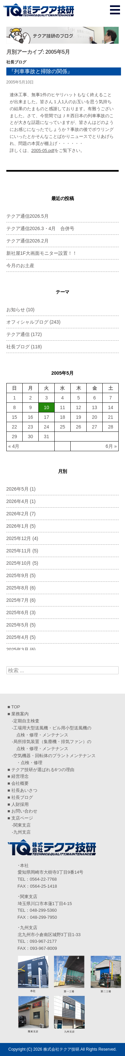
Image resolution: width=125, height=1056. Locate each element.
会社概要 (20, 783)
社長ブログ (16, 62)
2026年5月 (17, 489)
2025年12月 (18, 538)
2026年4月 (17, 501)
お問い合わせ (24, 811)
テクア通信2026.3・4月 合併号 (40, 228)
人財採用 (20, 804)
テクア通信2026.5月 (27, 216)
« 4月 (13, 446)
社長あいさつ (24, 790)
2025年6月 (17, 612)
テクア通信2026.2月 (27, 240)
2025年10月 (18, 563)
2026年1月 (17, 526)
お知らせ (15, 309)
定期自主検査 (26, 720)
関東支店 (22, 825)
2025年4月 (17, 637)
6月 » (111, 446)
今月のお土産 (20, 265)
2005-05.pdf (42, 150)
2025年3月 (17, 649)
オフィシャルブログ (27, 322)
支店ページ (22, 818)
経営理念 (20, 776)
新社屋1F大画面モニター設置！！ (41, 253)
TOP (15, 706)
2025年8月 (17, 587)
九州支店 (22, 832)
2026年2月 (17, 513)
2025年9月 (17, 575)
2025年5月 (17, 625)
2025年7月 (17, 600)
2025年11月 (18, 550)
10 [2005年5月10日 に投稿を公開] (46, 407)
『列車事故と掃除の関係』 (41, 71)
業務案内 (20, 713)
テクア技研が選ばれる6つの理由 (42, 769)
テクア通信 (18, 334)
